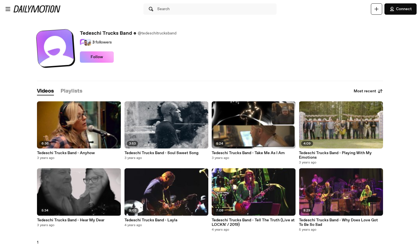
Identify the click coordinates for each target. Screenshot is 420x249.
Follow (97, 57)
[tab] (45, 91)
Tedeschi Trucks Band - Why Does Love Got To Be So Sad (338, 222)
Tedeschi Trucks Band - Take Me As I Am (248, 153)
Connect (400, 9)
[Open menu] (7, 9)
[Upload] (376, 9)
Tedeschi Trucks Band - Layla (150, 220)
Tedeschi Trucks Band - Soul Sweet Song (161, 153)
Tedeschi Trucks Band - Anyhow (66, 153)
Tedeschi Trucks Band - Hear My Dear (70, 220)
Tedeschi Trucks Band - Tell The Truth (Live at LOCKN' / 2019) (253, 222)
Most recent (368, 91)
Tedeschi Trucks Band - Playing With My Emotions (335, 155)
